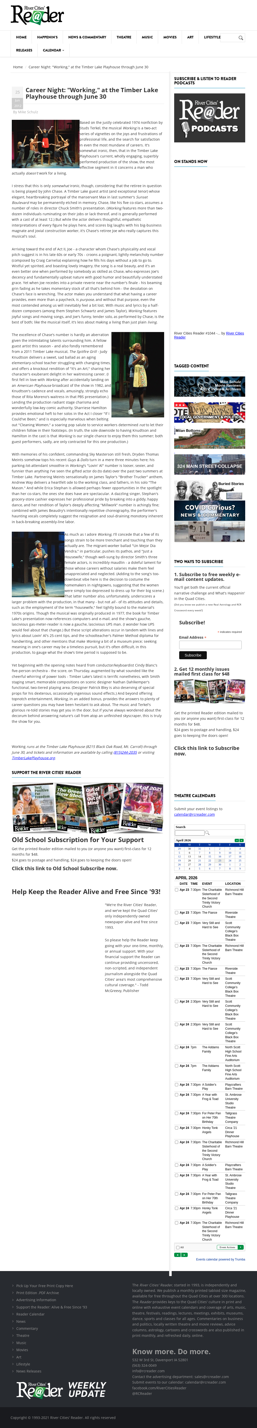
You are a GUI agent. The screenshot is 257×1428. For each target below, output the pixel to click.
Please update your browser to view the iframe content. (209, 830)
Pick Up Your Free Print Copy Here (44, 1285)
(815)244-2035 (125, 752)
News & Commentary (87, 37)
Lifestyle (212, 37)
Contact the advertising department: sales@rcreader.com (180, 1376)
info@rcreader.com (148, 1370)
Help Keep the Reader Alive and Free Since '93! (86, 891)
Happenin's (47, 37)
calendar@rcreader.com (194, 814)
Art (190, 37)
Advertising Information (36, 1299)
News (21, 1321)
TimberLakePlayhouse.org (33, 757)
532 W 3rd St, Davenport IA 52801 (160, 1359)
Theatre (124, 37)
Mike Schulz (28, 111)
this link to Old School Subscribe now (70, 868)
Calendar (53, 50)
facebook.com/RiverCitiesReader (159, 1388)
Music (147, 37)
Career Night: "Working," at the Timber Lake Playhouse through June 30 (92, 93)
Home (21, 37)
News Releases (28, 1371)
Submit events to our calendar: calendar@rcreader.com (179, 1382)
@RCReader (142, 1393)
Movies (170, 37)
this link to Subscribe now (206, 751)
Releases (24, 50)
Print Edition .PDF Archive (37, 1292)
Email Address (193, 637)
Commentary (27, 1328)
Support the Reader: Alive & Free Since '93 (51, 1307)
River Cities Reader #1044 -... (197, 333)
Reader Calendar (30, 1314)
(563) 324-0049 (144, 1365)
